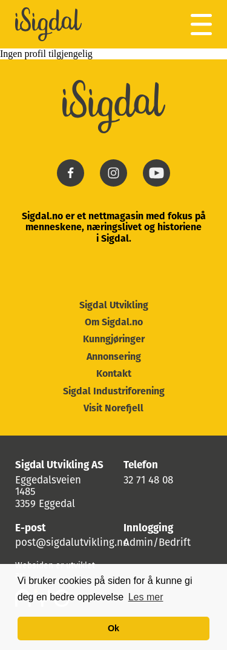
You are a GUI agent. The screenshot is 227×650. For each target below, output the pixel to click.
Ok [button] (113, 628)
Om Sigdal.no (114, 323)
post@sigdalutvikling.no (72, 543)
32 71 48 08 (148, 481)
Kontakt (113, 374)
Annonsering (114, 357)
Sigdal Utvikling (113, 306)
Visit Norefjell (113, 409)
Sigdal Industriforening (114, 392)
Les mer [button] (145, 597)
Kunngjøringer (114, 340)
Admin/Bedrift (157, 543)
